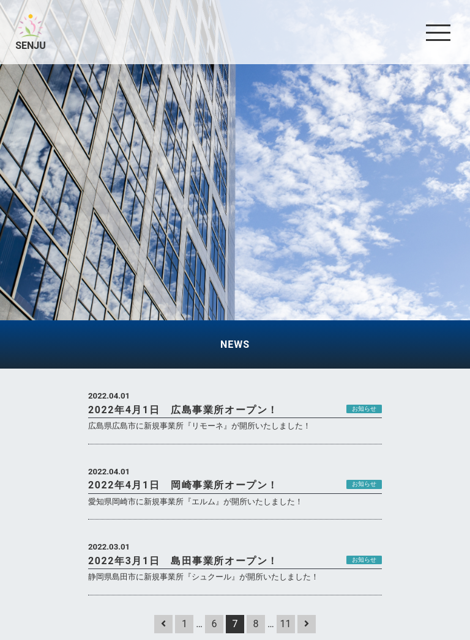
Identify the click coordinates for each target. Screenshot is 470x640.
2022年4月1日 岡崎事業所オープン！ (183, 485)
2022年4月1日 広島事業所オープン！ (183, 410)
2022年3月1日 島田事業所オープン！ (183, 561)
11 (285, 624)
